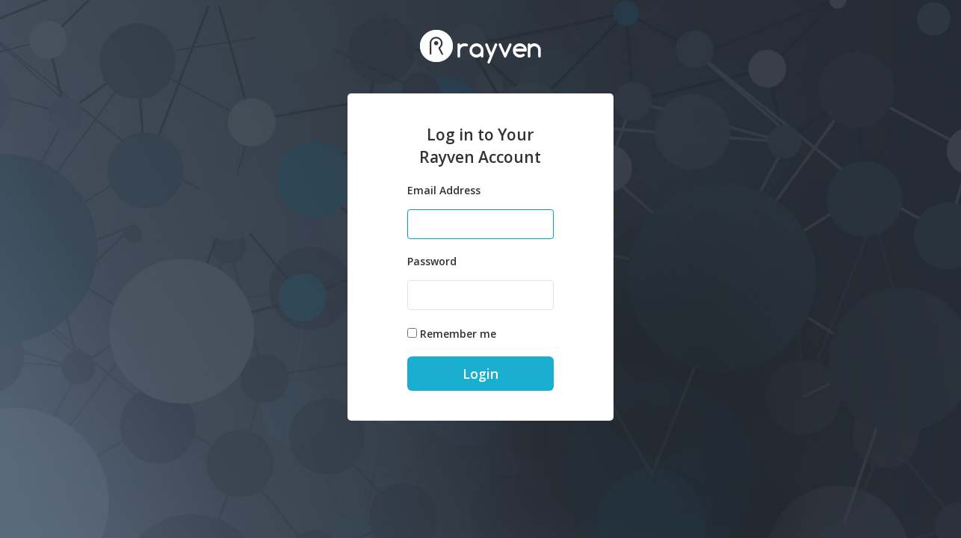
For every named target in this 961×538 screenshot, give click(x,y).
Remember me (458, 334)
